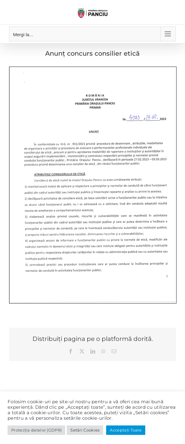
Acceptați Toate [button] (126, 430)
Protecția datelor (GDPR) (36, 430)
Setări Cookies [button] (84, 430)
